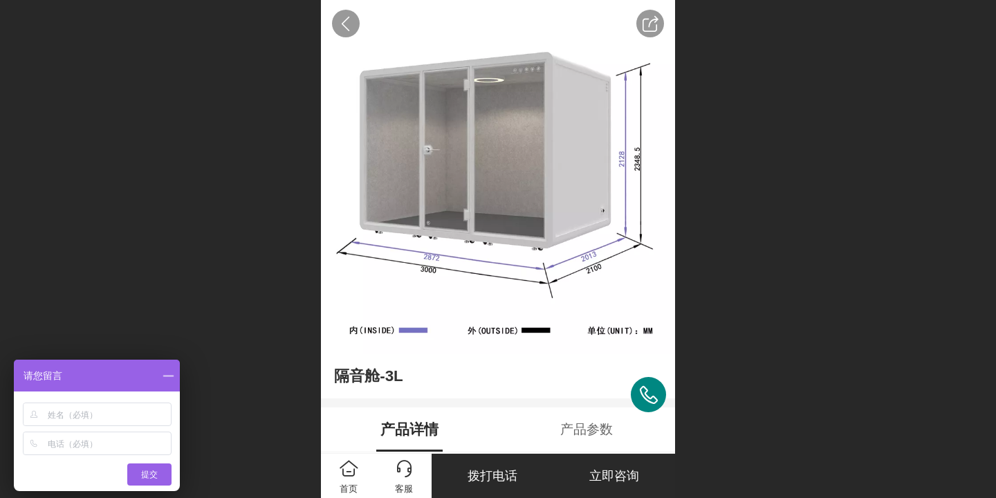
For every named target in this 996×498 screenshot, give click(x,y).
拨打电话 (492, 476)
